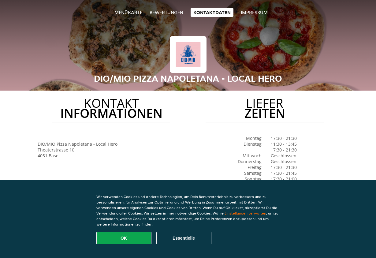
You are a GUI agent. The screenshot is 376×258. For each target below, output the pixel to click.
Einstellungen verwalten (245, 213)
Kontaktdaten (212, 12)
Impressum (254, 12)
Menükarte (128, 12)
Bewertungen (166, 12)
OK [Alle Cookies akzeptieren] (124, 238)
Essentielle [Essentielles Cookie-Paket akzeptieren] (184, 238)
